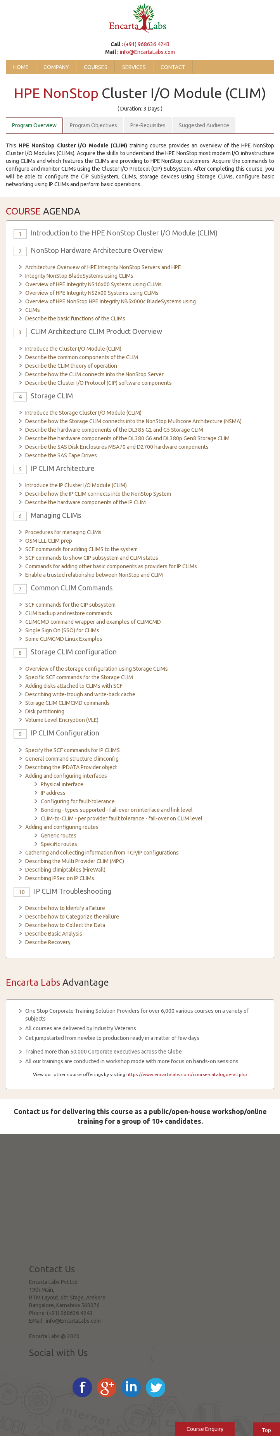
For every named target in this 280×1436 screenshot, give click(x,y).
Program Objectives (93, 125)
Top (266, 1430)
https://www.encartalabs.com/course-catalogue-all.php (186, 1074)
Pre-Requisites (148, 125)
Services (134, 67)
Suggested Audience (204, 125)
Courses (95, 67)
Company (56, 67)
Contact (173, 67)
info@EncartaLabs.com (147, 52)
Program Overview (34, 125)
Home (21, 67)
